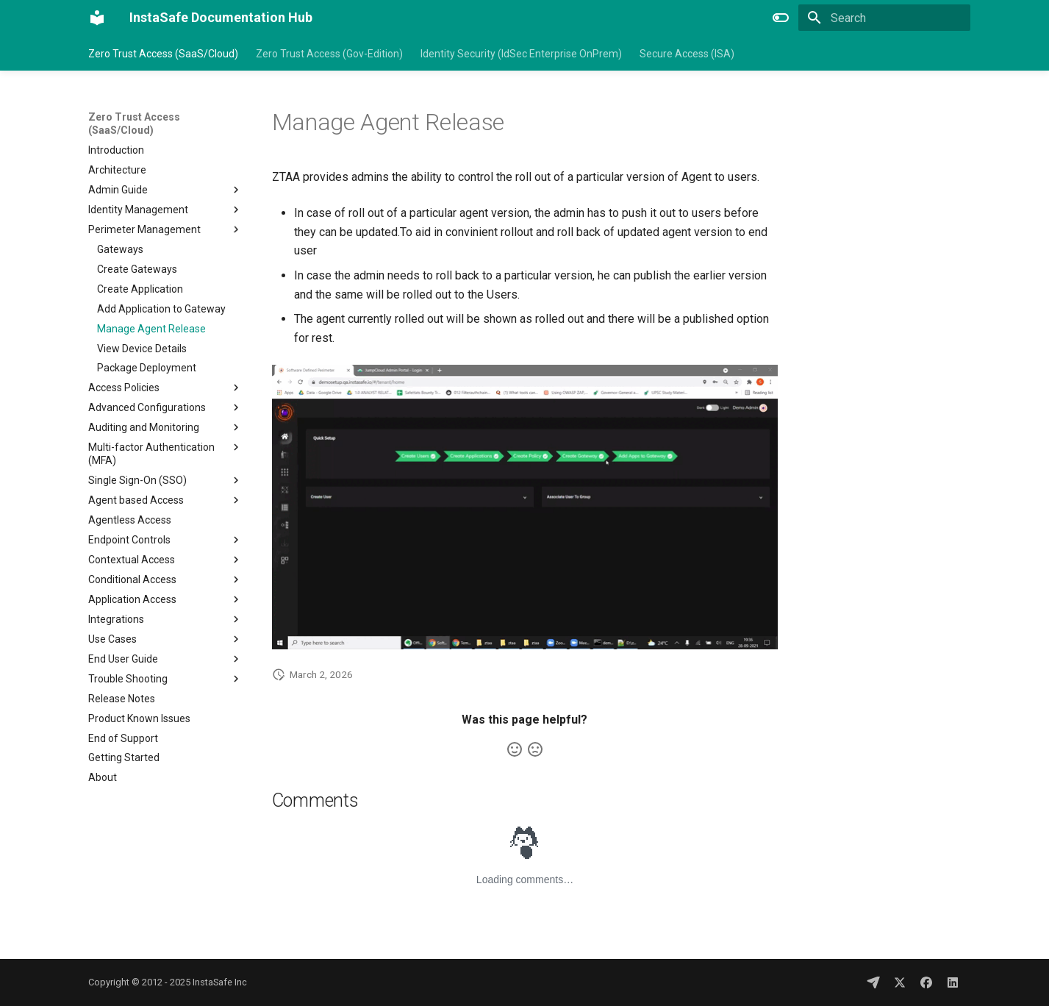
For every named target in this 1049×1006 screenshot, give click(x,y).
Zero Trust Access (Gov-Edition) (329, 54)
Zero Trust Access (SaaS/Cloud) (163, 54)
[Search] (884, 17)
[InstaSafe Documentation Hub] (97, 17)
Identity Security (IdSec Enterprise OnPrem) (521, 54)
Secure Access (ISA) (687, 54)
